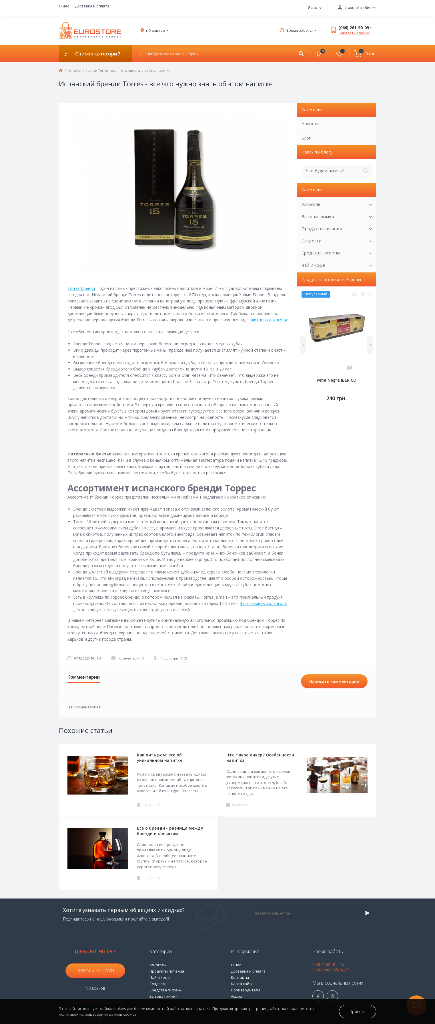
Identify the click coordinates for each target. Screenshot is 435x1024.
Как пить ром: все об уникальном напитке (159, 757)
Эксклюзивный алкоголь (263, 603)
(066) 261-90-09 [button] (95, 951)
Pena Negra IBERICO (336, 380)
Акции (236, 996)
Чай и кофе (313, 265)
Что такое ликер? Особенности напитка (260, 757)
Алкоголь (311, 204)
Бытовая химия (318, 216)
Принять (358, 1011)
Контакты (240, 977)
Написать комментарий (334, 681)
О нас (64, 6)
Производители (245, 990)
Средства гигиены (321, 253)
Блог (306, 138)
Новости (310, 123)
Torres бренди (81, 288)
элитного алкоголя (268, 319)
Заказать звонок (354, 32)
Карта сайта (242, 983)
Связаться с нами (95, 970)
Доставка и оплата (92, 6)
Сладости (312, 241)
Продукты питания (322, 228)
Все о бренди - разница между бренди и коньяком (170, 830)
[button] (354, 8)
